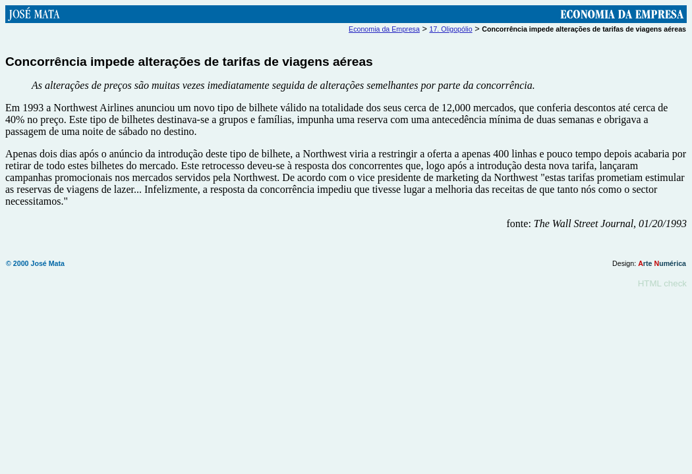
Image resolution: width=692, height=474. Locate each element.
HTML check (662, 285)
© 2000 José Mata (35, 265)
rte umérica (662, 265)
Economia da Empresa (384, 29)
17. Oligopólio (450, 29)
